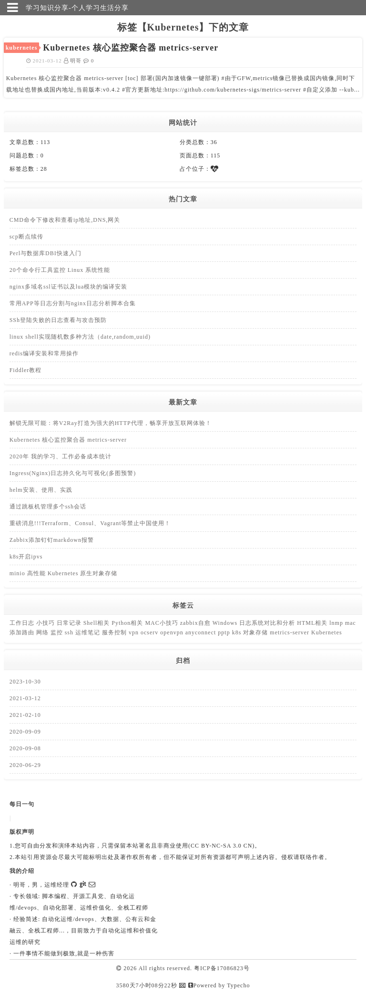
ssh (70, 632)
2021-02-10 (25, 715)
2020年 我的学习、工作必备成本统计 (61, 456)
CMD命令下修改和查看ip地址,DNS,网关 (65, 220)
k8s (238, 632)
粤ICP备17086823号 (222, 968)
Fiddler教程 (26, 370)
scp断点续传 (26, 236)
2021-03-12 (25, 698)
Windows (226, 623)
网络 (43, 632)
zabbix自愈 (196, 623)
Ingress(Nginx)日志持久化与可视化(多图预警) (73, 473)
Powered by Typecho (219, 985)
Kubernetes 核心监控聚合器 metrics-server (68, 439)
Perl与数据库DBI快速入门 (45, 253)
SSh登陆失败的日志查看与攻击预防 (58, 320)
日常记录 (70, 623)
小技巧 (46, 623)
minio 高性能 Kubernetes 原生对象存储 (64, 573)
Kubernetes (326, 632)
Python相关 (128, 623)
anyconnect (201, 632)
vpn (135, 632)
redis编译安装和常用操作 (44, 353)
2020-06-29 (25, 765)
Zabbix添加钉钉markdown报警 (52, 540)
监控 (58, 632)
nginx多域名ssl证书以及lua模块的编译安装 (69, 286)
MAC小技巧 (162, 623)
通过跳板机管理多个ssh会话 (48, 506)
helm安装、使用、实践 (41, 490)
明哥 (74, 60)
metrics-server (290, 632)
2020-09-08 (25, 748)
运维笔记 (88, 632)
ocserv (150, 632)
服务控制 (115, 632)
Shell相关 (97, 623)
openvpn (172, 632)
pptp (225, 632)
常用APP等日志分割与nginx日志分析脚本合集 (73, 303)
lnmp (337, 623)
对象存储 (256, 632)
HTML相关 (313, 623)
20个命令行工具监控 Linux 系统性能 (60, 270)
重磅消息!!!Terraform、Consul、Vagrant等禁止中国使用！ (90, 523)
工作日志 (23, 623)
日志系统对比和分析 (268, 623)
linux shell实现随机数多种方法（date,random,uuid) (80, 336)
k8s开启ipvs (26, 556)
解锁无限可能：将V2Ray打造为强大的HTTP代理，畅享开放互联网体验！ (111, 423)
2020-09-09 (25, 731)
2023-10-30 (25, 681)
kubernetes (22, 47)
